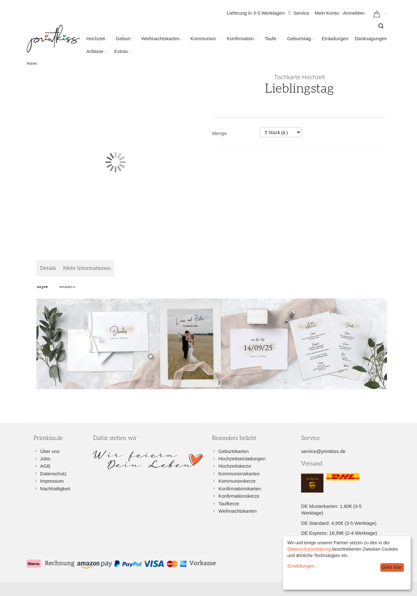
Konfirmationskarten (239, 488)
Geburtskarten (233, 451)
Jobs (45, 458)
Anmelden (354, 13)
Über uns (50, 451)
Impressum (52, 481)
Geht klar (392, 567)
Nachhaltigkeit (55, 488)
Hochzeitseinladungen (242, 458)
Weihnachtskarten (237, 511)
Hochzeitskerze (234, 466)
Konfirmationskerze (238, 496)
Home (32, 63)
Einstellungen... (302, 566)
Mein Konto (327, 13)
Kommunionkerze (237, 481)
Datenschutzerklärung (309, 549)
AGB (45, 466)
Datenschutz (53, 473)
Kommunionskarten (239, 473)
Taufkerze (228, 503)
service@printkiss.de (323, 451)
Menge (219, 133)
